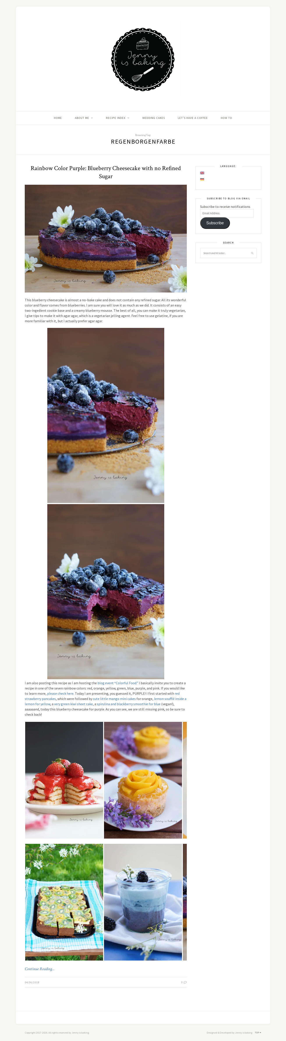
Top (258, 1032)
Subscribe (215, 223)
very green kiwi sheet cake (73, 704)
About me (82, 118)
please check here (60, 693)
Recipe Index (115, 118)
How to (226, 118)
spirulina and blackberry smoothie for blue (129, 704)
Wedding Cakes (153, 118)
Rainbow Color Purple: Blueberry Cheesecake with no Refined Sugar (106, 172)
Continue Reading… (40, 969)
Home (58, 118)
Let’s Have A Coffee (193, 118)
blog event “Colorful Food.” (117, 683)
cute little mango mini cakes (114, 698)
